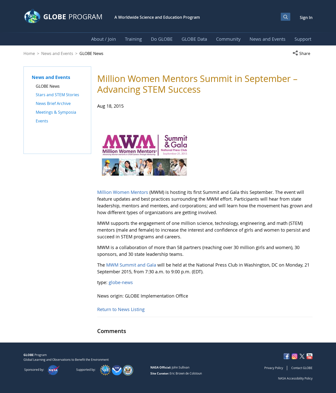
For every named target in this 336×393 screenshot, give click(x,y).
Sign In (306, 17)
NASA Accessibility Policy (295, 378)
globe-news (121, 282)
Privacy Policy (273, 368)
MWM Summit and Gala (131, 265)
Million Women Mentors (122, 192)
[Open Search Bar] (285, 17)
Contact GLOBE (302, 368)
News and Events (57, 53)
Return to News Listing (121, 309)
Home (29, 53)
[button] (303, 53)
